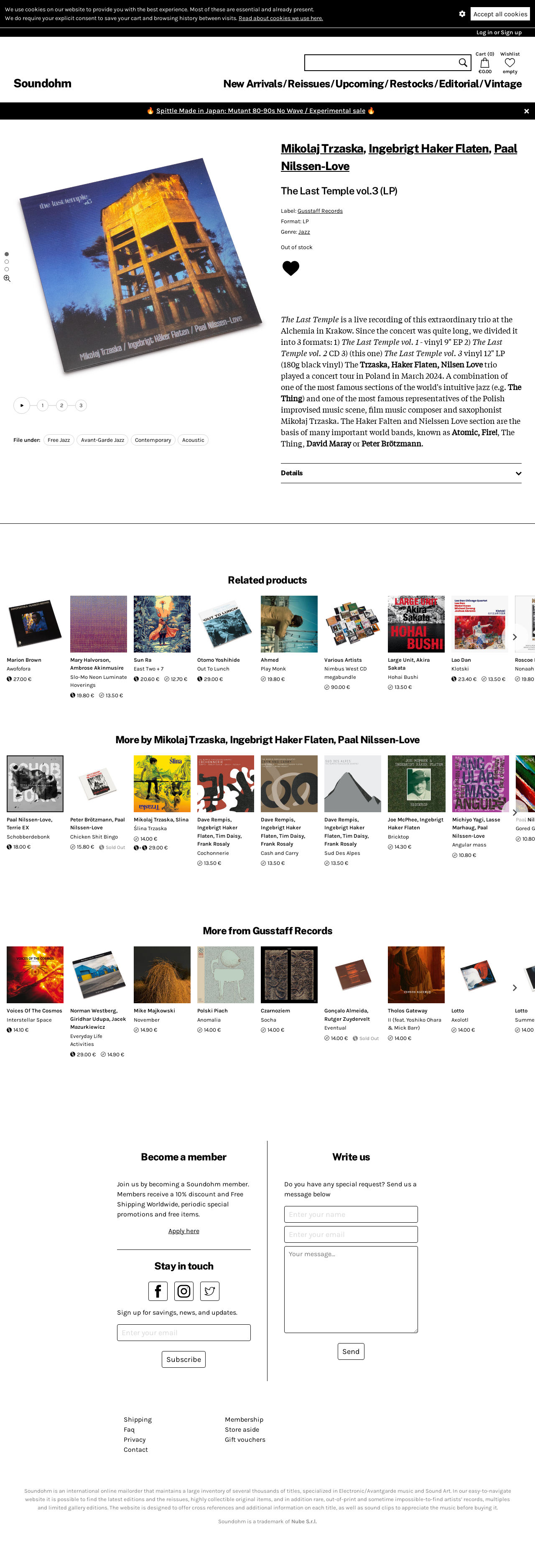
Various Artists (343, 660)
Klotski (460, 668)
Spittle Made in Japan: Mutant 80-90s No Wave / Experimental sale (260, 111)
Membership (244, 1419)
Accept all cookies (500, 14)
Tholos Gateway (407, 1010)
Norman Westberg (93, 1010)
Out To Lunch (213, 668)
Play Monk (273, 668)
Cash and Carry (279, 853)
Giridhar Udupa (89, 1019)
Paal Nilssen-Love (29, 819)
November (147, 1020)
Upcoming (359, 83)
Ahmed (270, 660)
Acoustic (193, 440)
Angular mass (469, 844)
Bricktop (398, 837)
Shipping (138, 1419)
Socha (268, 1020)
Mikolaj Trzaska (322, 148)
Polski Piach (212, 1010)
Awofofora (19, 668)
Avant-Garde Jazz (102, 440)
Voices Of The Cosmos (34, 1010)
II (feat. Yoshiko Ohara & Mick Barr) (414, 1024)
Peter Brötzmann (91, 819)
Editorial (459, 83)
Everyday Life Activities (86, 1040)
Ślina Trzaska (150, 828)
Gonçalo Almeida (345, 1010)
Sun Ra (142, 660)
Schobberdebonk (28, 837)
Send (351, 1351)
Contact (136, 1449)
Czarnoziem (275, 1010)
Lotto (457, 1010)
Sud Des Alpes (342, 853)
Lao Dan (461, 660)
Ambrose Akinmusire (97, 668)
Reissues (309, 83)
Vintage (503, 83)
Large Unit (401, 660)
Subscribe (183, 1359)
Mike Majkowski (154, 1010)
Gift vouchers (245, 1439)
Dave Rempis (213, 819)
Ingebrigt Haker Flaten (429, 148)
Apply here (183, 1231)
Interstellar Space (29, 1020)
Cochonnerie (213, 853)
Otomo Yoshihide (218, 660)
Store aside (242, 1429)
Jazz (304, 231)
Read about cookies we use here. (281, 18)
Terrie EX (18, 827)
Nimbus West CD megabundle (345, 672)
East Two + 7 (148, 668)
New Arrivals (252, 83)
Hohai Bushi (403, 677)
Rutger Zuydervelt (347, 1019)
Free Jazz (59, 440)
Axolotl (460, 1020)
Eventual (335, 1028)
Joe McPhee (402, 819)
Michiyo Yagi (468, 819)
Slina (182, 819)
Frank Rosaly (213, 844)
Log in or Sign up (499, 32)
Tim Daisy (228, 836)
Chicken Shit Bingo (94, 837)
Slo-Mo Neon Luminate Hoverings (98, 681)
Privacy (134, 1439)
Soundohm (42, 83)
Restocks (411, 83)
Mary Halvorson (89, 660)
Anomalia (209, 1020)
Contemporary (153, 440)
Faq (129, 1429)
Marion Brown (24, 660)
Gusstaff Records (320, 210)
